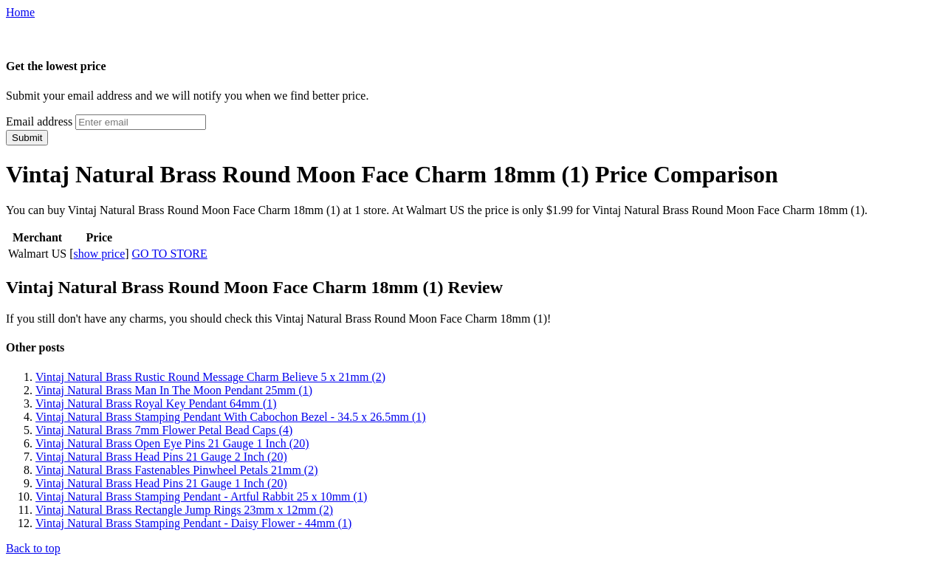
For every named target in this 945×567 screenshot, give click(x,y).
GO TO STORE (169, 253)
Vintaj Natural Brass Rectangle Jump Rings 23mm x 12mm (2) (184, 510)
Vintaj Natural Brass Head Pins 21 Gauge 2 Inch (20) (161, 456)
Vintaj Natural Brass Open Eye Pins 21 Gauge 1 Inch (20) (172, 443)
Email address (39, 121)
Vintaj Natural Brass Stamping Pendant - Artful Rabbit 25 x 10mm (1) (201, 496)
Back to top (33, 548)
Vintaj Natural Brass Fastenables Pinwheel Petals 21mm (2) (176, 470)
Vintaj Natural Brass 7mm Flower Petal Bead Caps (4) (163, 430)
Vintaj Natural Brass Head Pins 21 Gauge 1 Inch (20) (161, 483)
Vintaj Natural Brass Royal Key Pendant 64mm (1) (156, 403)
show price (99, 253)
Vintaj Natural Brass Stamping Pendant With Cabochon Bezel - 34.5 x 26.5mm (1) (230, 416)
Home (20, 12)
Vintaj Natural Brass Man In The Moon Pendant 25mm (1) (173, 390)
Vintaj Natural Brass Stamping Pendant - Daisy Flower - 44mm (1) (193, 523)
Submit (27, 137)
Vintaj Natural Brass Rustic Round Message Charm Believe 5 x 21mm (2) (210, 377)
